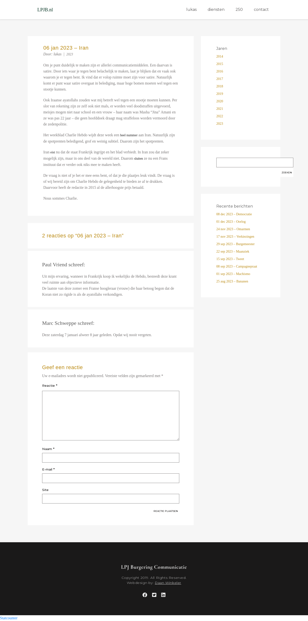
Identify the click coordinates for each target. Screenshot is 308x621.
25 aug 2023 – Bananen (232, 281)
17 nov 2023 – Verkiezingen (235, 236)
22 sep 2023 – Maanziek (232, 251)
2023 (69, 54)
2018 (219, 86)
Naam (48, 449)
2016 (219, 71)
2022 (219, 116)
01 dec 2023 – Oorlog (231, 221)
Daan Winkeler (168, 583)
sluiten (138, 158)
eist (52, 152)
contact (261, 9)
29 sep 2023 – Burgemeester (235, 244)
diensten (216, 9)
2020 (219, 101)
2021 (219, 109)
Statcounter (9, 618)
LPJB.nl (45, 9)
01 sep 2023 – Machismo (233, 274)
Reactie (49, 385)
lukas (191, 9)
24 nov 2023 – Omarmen (233, 229)
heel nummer (128, 135)
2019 (219, 94)
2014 (219, 56)
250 (239, 9)
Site (45, 490)
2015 (219, 64)
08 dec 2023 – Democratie (234, 214)
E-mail (48, 469)
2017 (219, 79)
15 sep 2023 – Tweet (230, 259)
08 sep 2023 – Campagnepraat (236, 266)
